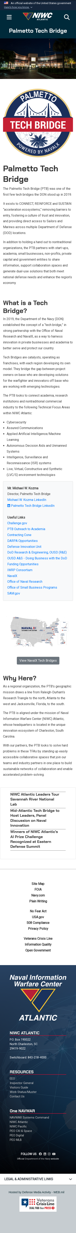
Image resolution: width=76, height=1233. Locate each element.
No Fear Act (38, 911)
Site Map (38, 884)
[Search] (67, 17)
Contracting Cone (19, 535)
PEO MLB (16, 1140)
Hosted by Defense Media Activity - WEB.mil (36, 1192)
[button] (18, 7)
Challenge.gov (17, 523)
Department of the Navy (37, 1158)
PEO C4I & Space (21, 1131)
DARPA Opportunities (22, 541)
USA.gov (38, 917)
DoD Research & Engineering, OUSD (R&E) (37, 552)
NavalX (12, 576)
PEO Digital (17, 1135)
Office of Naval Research (24, 582)
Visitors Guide (19, 1087)
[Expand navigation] (9, 17)
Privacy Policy (38, 929)
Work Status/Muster (23, 1092)
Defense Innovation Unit (24, 547)
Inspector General (21, 1083)
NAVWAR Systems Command (29, 1117)
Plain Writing (38, 901)
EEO (12, 1078)
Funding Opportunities (23, 564)
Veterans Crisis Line (38, 939)
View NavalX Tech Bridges (38, 660)
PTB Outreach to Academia (26, 529)
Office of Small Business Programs (32, 587)
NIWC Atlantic (19, 1122)
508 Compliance (38, 923)
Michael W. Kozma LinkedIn (26, 500)
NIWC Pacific (18, 1126)
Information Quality (38, 944)
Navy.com (38, 895)
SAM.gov (13, 593)
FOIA (38, 889)
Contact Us (17, 1096)
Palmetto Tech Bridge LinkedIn (31, 506)
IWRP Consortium (19, 570)
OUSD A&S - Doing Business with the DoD (37, 558)
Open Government (38, 950)
